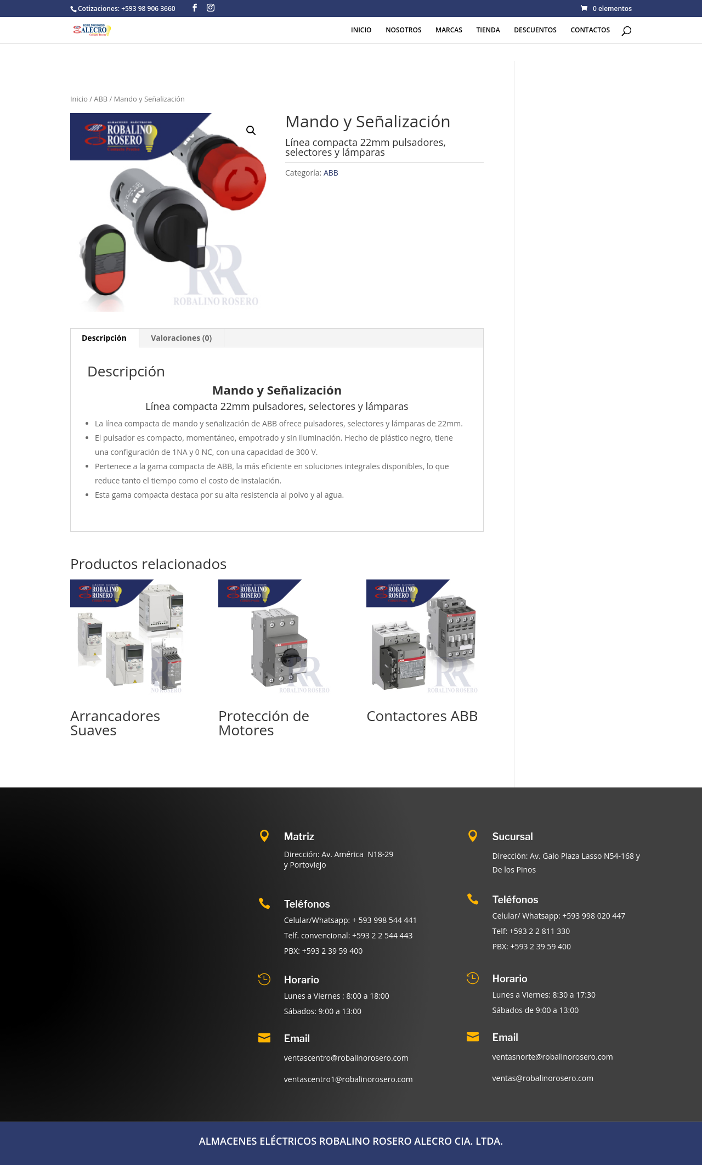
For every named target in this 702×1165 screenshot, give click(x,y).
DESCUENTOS (535, 30)
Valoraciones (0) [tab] (181, 338)
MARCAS (448, 30)
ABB (100, 99)
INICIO (361, 30)
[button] (251, 130)
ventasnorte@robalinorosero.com (552, 1056)
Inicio (79, 99)
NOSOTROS (403, 30)
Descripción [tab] (104, 338)
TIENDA (488, 30)
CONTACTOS (590, 30)
